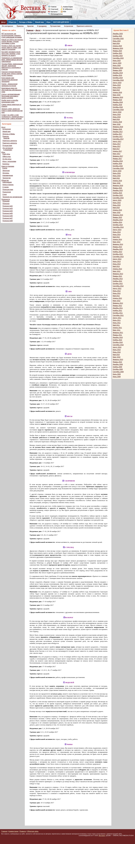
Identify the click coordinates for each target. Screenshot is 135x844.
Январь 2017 (117, 159)
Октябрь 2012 (118, 283)
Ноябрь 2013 (117, 252)
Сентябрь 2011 (118, 315)
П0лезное (5, 204)
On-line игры (6, 159)
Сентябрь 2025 (118, 38)
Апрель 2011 (117, 328)
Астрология (68, 26)
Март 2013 (116, 271)
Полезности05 (7, 213)
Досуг (3, 22)
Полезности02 (7, 206)
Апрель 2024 (117, 46)
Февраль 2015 (118, 215)
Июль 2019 (117, 85)
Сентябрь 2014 (118, 227)
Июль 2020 (117, 65)
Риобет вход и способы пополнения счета (9, 101)
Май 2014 (116, 237)
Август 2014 (117, 230)
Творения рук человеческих (12, 197)
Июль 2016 (117, 173)
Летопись (5, 173)
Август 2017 (117, 141)
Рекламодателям (56, 14)
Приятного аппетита (84, 26)
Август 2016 (117, 171)
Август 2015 (117, 200)
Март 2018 (116, 124)
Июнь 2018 (117, 117)
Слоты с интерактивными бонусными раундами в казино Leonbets (10, 96)
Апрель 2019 (117, 92)
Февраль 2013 (118, 274)
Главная (53, 6)
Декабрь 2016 (118, 161)
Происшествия (7, 189)
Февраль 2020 (118, 68)
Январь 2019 (117, 100)
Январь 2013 (117, 276)
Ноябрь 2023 (117, 53)
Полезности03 (7, 208)
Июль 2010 (117, 350)
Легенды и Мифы (25, 22)
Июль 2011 (117, 320)
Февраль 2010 (118, 359)
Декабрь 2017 (118, 132)
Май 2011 (116, 325)
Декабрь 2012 (118, 279)
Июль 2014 (117, 232)
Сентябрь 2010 (118, 345)
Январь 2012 (117, 306)
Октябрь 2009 (118, 369)
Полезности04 (7, 211)
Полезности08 (7, 221)
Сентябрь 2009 (118, 372)
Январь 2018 (117, 129)
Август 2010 (117, 347)
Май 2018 (116, 119)
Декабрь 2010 (118, 337)
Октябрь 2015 (118, 195)
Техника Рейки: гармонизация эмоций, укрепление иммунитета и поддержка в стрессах (12, 66)
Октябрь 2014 (118, 225)
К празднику (42, 26)
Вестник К (102, 835)
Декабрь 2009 (118, 364)
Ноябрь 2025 (117, 36)
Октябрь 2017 (118, 136)
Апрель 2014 (117, 239)
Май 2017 (116, 149)
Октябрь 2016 (118, 166)
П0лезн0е (5, 201)
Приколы (20, 26)
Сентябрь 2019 (118, 80)
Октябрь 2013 (118, 254)
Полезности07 (7, 218)
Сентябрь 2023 (118, 58)
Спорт (4, 194)
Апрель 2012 (117, 298)
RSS (64, 11)
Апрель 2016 (117, 181)
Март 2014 (116, 242)
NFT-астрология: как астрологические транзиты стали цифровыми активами (11, 35)
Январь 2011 (117, 335)
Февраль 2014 (118, 244)
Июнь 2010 (117, 352)
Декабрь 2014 (118, 220)
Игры (49, 22)
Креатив (30, 26)
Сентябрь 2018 (118, 110)
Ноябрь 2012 (117, 281)
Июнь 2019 (117, 87)
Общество (12, 22)
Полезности (5, 199)
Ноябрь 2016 (117, 163)
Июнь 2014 (117, 234)
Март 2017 (116, 154)
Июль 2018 (117, 114)
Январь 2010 (117, 362)
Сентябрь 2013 (118, 257)
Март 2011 (116, 330)
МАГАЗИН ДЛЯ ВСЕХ (61, 22)
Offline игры (6, 156)
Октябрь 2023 (118, 56)
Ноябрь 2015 (117, 193)
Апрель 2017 (117, 151)
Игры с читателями (9, 161)
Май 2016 (116, 178)
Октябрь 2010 (118, 342)
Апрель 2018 (117, 122)
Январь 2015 (117, 217)
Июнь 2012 (117, 293)
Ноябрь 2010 (117, 340)
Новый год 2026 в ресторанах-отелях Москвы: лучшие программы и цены (12, 41)
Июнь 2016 (117, 176)
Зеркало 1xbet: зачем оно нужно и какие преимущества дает (11, 110)
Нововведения (7, 175)
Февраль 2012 (118, 303)
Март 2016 (116, 183)
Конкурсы (5, 164)
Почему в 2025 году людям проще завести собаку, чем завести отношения (11, 47)
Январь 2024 (117, 51)
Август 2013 (117, 259)
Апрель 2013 (117, 269)
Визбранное (67, 9)
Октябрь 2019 (118, 78)
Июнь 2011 (117, 323)
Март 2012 (116, 301)
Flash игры (6, 154)
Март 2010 (116, 357)
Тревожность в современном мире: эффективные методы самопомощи (11, 59)
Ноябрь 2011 (117, 310)
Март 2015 (116, 212)
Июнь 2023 (117, 61)
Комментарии (68, 6)
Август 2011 (117, 318)
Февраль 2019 (118, 97)
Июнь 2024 (117, 41)
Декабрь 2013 (118, 249)
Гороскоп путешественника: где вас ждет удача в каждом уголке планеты (11, 73)
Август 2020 (117, 63)
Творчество (6, 178)
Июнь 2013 (117, 264)
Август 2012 (117, 288)
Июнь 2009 (117, 377)
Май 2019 (116, 90)
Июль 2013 (117, 261)
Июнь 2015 (117, 205)
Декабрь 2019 (118, 73)
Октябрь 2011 (118, 313)
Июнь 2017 (117, 146)
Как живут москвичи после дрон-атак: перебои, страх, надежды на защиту (11, 53)
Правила (23, 831)
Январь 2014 (117, 247)
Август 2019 (117, 83)
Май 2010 (116, 355)
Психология (6, 192)
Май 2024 (116, 43)
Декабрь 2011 (118, 308)
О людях (5, 187)
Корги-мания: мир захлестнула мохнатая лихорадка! (9, 79)
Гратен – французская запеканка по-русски (9, 85)
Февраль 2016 (118, 185)
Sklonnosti (6, 171)
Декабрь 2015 (118, 190)
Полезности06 (7, 216)
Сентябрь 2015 (118, 198)
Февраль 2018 (118, 127)
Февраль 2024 (118, 48)
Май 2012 (116, 296)
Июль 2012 (117, 291)
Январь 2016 (117, 188)
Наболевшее (7, 182)
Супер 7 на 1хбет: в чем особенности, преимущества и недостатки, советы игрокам (12, 116)
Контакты (54, 11)
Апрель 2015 (117, 210)
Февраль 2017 (118, 156)
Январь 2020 (117, 70)
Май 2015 (116, 208)
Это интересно (7, 26)
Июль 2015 (117, 203)
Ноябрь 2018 (117, 105)
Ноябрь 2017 (117, 134)
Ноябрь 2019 (117, 75)
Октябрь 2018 (118, 107)
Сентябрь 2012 (118, 286)
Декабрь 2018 (118, 102)
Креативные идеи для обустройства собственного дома (11, 90)
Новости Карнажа (7, 166)
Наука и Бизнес (8, 185)
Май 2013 (116, 266)
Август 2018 (117, 112)
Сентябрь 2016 (118, 168)
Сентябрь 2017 (118, 139)
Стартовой (54, 9)
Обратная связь (32, 831)
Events (4, 168)
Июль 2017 (117, 144)
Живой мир (39, 22)
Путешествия (55, 26)
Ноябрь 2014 (117, 222)
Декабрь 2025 (118, 34)
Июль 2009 (117, 374)
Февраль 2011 (118, 332)
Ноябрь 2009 (117, 367)
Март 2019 (116, 95)
